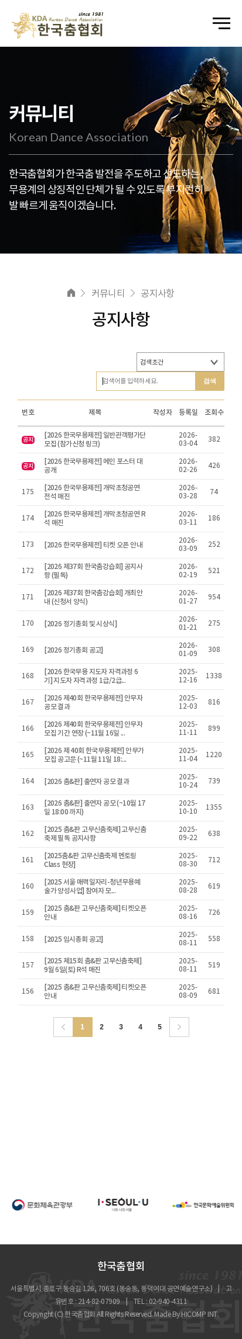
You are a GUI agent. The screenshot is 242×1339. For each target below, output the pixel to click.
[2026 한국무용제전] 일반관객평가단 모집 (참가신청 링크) (94, 439)
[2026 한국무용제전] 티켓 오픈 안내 (93, 545)
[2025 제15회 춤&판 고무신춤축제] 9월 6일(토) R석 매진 (92, 965)
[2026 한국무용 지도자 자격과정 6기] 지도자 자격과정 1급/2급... (91, 676)
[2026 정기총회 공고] (73, 650)
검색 (209, 380)
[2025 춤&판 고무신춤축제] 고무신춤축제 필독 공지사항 (95, 833)
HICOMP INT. (200, 1315)
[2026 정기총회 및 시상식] (80, 624)
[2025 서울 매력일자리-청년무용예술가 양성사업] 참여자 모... (92, 886)
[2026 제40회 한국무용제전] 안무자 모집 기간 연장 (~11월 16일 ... (93, 728)
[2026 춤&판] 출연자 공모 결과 (86, 782)
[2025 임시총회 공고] (73, 939)
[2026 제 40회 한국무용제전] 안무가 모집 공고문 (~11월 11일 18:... (94, 755)
